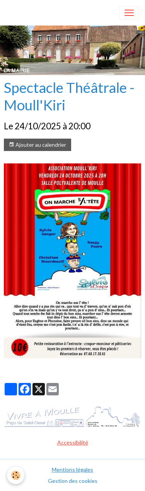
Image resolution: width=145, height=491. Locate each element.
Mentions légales (72, 469)
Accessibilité (72, 442)
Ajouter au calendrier (37, 144)
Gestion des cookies (72, 480)
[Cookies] (15, 475)
